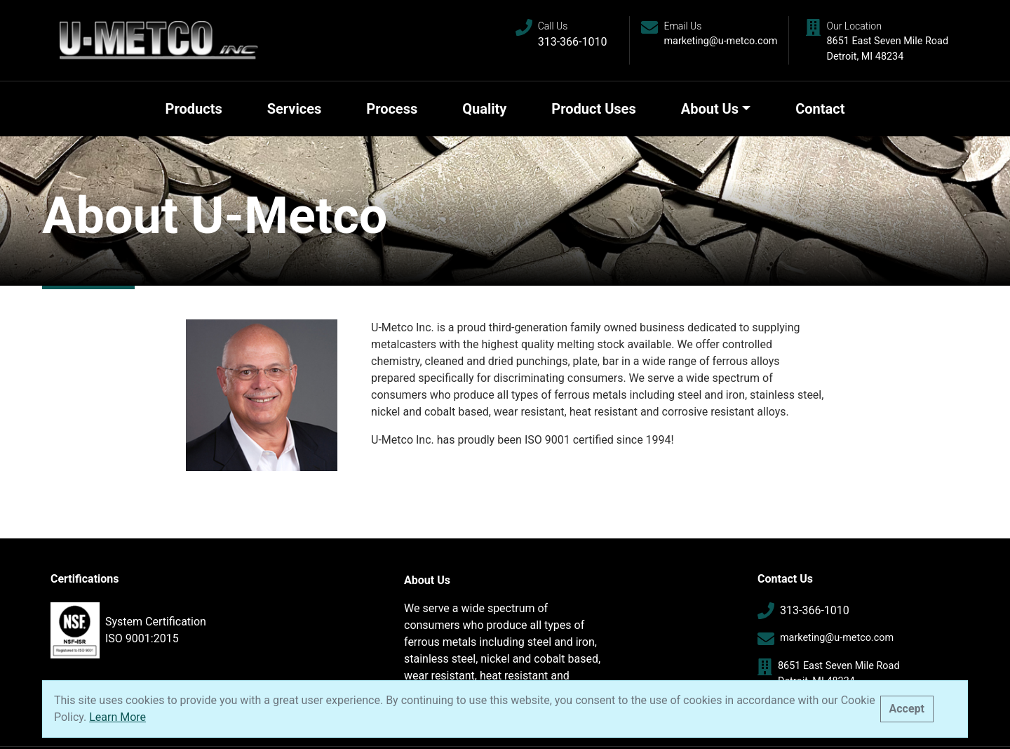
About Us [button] (710, 108)
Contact (819, 108)
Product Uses (593, 108)
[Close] (907, 709)
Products (194, 108)
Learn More (117, 717)
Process (391, 108)
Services (294, 108)
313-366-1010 (572, 41)
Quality (484, 108)
